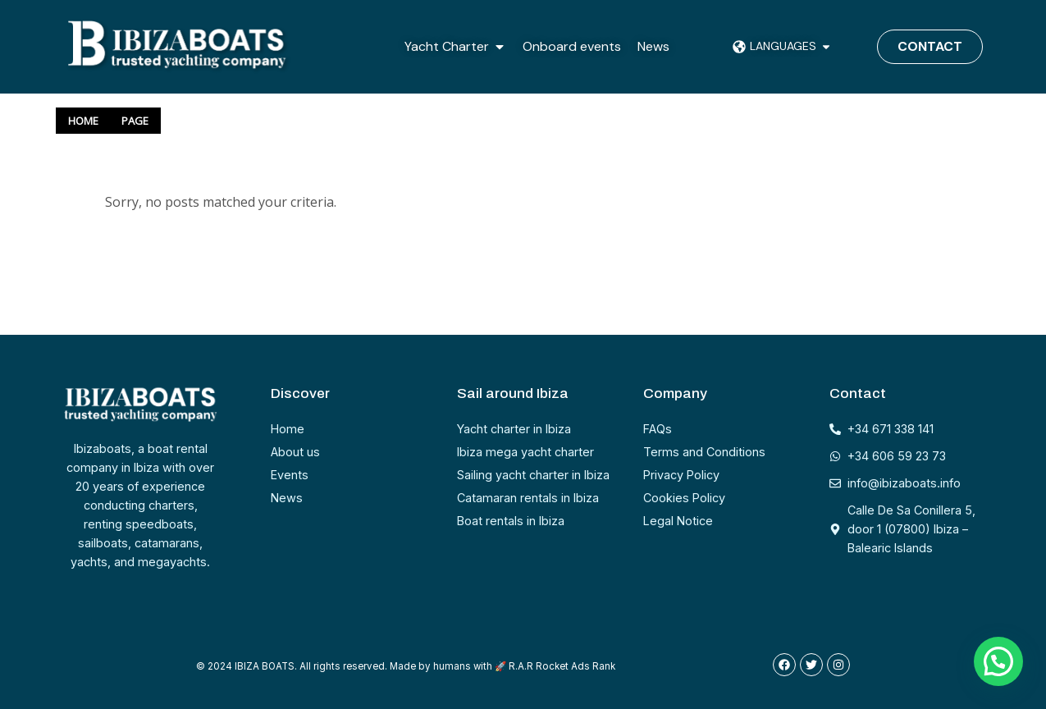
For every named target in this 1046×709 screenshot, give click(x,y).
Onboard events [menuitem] (572, 46)
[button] (499, 47)
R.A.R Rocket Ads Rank (562, 666)
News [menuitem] (653, 46)
